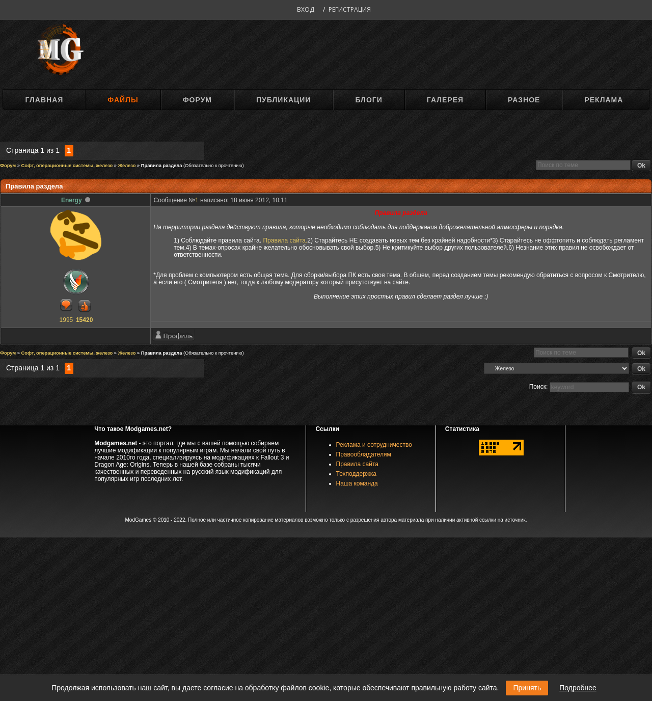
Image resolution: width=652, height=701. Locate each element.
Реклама (603, 100)
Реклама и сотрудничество (374, 444)
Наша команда (357, 483)
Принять (527, 688)
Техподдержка (356, 473)
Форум (197, 100)
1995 (66, 319)
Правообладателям (363, 454)
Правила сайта (357, 464)
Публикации (283, 100)
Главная (44, 100)
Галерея (445, 100)
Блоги (368, 100)
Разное (524, 100)
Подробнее (577, 688)
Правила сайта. (285, 240)
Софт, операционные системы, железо (67, 165)
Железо (127, 165)
